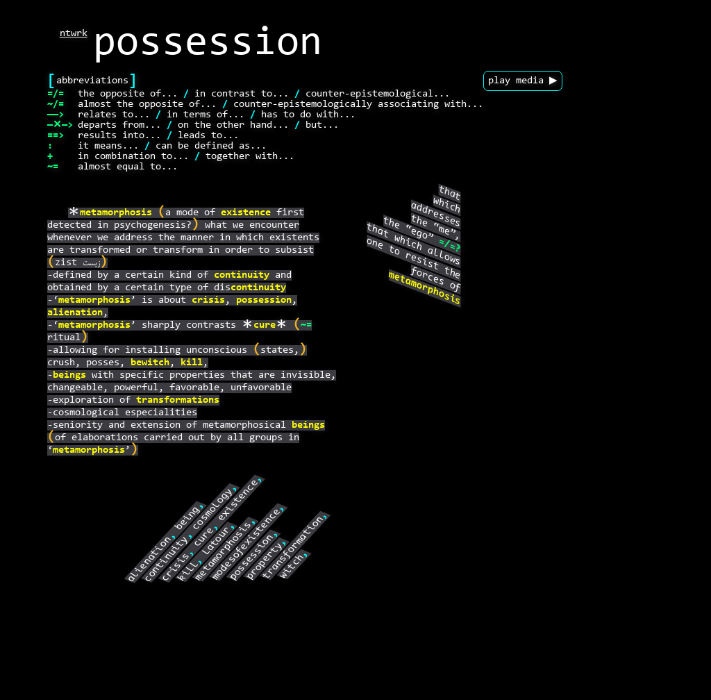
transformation (293, 547)
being (187, 518)
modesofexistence (246, 544)
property (264, 561)
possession (264, 300)
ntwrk (73, 33)
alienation (75, 313)
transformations (177, 400)
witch (292, 567)
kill (192, 363)
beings (69, 375)
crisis (208, 300)
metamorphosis (116, 213)
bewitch (150, 363)
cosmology (213, 509)
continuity (241, 275)
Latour (216, 541)
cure (264, 325)
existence (246, 213)
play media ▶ (523, 81)
